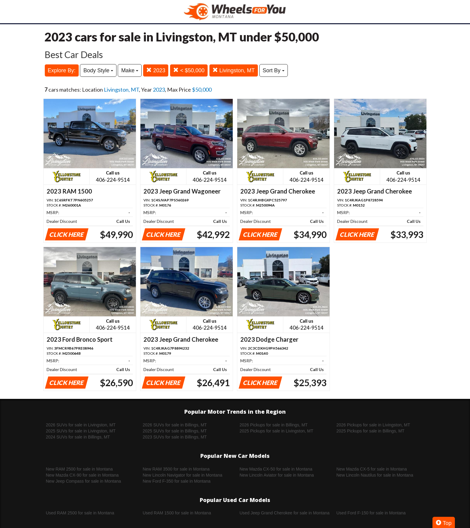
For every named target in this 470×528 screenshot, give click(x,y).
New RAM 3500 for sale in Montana (176, 469)
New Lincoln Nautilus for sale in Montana (375, 475)
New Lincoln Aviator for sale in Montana (277, 475)
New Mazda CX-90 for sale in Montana (82, 475)
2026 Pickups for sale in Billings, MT (274, 424)
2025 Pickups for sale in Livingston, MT (277, 431)
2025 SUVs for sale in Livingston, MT (81, 431)
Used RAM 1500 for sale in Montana (177, 512)
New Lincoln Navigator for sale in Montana (182, 475)
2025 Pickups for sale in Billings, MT (371, 431)
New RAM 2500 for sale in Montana (79, 469)
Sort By (273, 70)
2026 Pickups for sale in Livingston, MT (373, 424)
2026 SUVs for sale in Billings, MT (175, 424)
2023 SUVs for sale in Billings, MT (175, 437)
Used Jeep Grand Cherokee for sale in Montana (285, 512)
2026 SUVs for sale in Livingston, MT (81, 424)
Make (129, 70)
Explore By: (62, 70)
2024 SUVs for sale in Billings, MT (78, 437)
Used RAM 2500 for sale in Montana (80, 512)
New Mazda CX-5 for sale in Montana (372, 469)
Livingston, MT (233, 70)
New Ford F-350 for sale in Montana (177, 481)
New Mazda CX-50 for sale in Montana (276, 469)
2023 (155, 70)
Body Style (98, 70)
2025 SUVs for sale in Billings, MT (175, 431)
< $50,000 (189, 70)
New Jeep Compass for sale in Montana (83, 481)
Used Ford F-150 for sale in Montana (371, 512)
